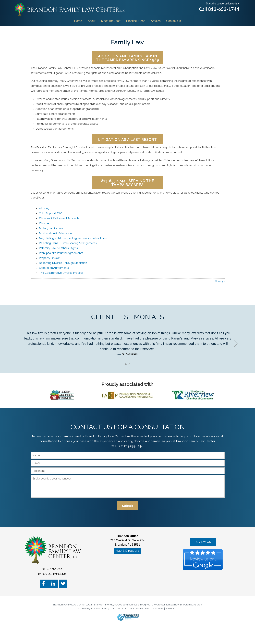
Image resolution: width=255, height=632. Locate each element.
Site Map (170, 608)
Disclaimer (158, 608)
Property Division (50, 258)
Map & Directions (127, 550)
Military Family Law (51, 228)
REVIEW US (203, 541)
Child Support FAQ (50, 213)
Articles (155, 21)
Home (78, 21)
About (92, 21)
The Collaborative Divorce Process (61, 272)
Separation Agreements (54, 267)
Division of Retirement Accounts (59, 218)
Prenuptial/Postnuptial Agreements (61, 253)
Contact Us (173, 21)
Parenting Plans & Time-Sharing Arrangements (68, 243)
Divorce (44, 223)
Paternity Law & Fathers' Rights (58, 248)
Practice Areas (135, 21)
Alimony (44, 208)
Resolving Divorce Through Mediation (63, 262)
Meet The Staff (110, 21)
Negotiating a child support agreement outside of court (74, 238)
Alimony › (220, 281)
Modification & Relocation (55, 233)
